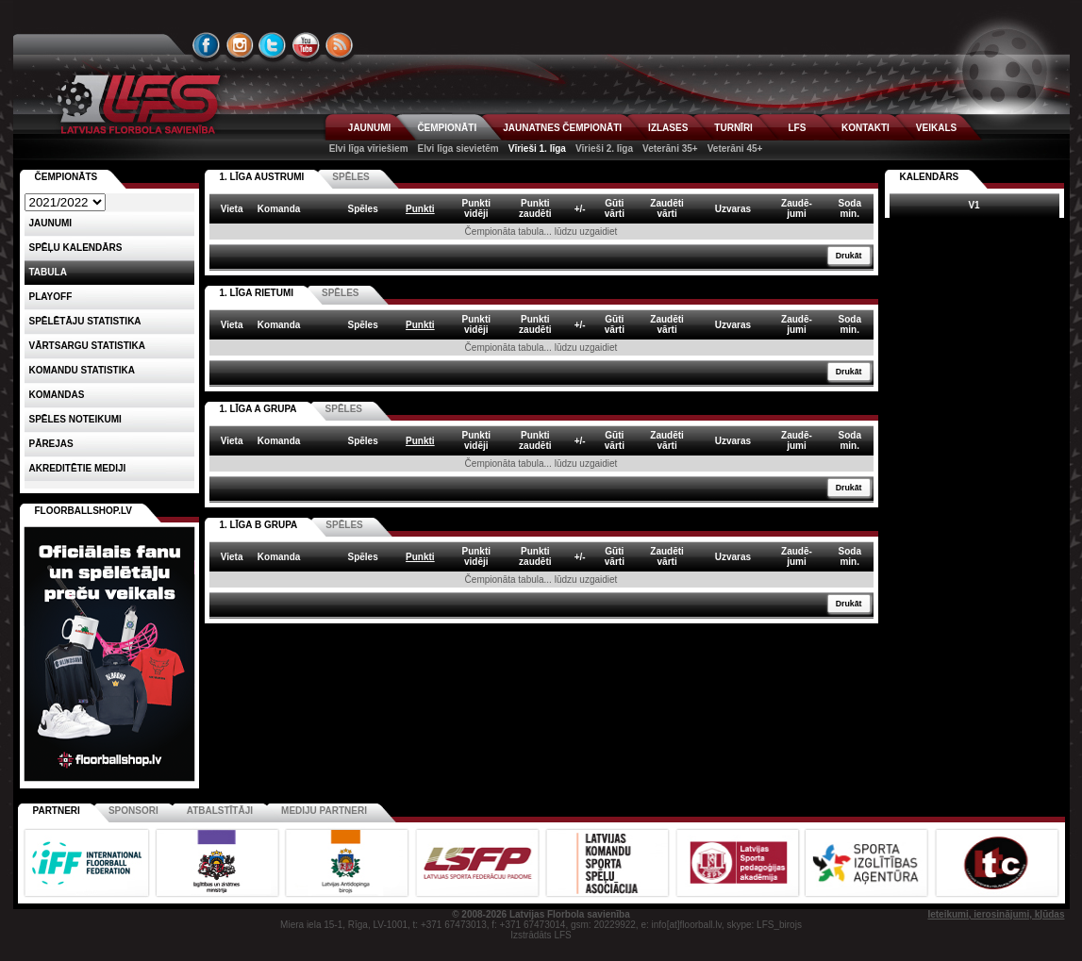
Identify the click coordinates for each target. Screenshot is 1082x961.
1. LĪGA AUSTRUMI (262, 177)
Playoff (51, 296)
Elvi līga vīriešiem (368, 148)
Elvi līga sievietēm (458, 148)
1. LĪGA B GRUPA (259, 525)
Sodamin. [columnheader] (850, 208)
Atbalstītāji (220, 810)
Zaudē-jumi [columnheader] (796, 208)
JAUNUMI (369, 128)
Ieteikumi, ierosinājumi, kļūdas (995, 914)
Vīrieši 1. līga (537, 148)
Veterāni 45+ (735, 148)
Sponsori (133, 810)
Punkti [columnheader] (420, 209)
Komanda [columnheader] (279, 209)
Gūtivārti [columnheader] (614, 208)
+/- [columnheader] (580, 209)
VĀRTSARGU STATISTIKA (87, 345)
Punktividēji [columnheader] (476, 208)
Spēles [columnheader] (362, 209)
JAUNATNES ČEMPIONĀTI (562, 128)
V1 (973, 205)
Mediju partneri (324, 810)
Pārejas (51, 444)
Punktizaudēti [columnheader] (535, 208)
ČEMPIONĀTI (446, 128)
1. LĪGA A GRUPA (258, 409)
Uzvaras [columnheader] (733, 209)
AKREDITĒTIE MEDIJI (77, 468)
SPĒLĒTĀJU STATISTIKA (85, 321)
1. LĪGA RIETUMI (257, 293)
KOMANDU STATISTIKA (82, 370)
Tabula (48, 272)
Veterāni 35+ (670, 148)
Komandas (57, 394)
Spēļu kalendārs (76, 247)
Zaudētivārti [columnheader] (667, 208)
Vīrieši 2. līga (604, 148)
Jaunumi (51, 223)
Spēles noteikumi (75, 419)
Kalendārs (929, 177)
